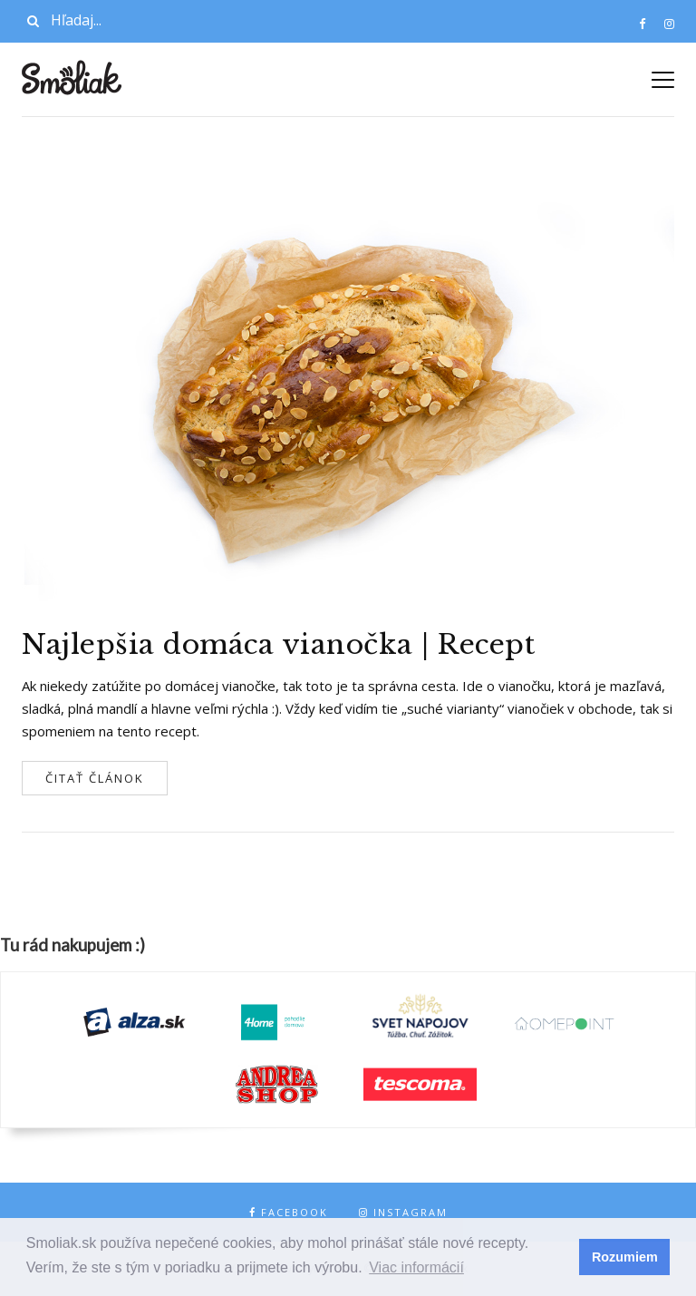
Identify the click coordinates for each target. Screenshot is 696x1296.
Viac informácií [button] (416, 1267)
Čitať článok (94, 778)
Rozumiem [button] (625, 1257)
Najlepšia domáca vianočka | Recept (278, 645)
